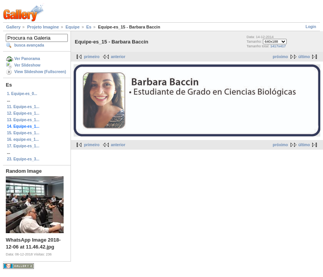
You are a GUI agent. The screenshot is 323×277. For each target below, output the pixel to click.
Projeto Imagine (43, 27)
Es (88, 27)
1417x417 (278, 46)
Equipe (73, 27)
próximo (280, 57)
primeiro (91, 57)
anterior (118, 57)
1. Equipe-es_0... (22, 94)
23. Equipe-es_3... (23, 159)
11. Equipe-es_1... (23, 107)
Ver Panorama (27, 59)
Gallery (13, 27)
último (304, 57)
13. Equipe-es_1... (23, 120)
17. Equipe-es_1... (23, 146)
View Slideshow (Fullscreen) (40, 72)
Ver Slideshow (27, 65)
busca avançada (29, 45)
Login (311, 27)
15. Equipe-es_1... (23, 133)
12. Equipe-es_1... (23, 113)
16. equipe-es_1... (23, 139)
